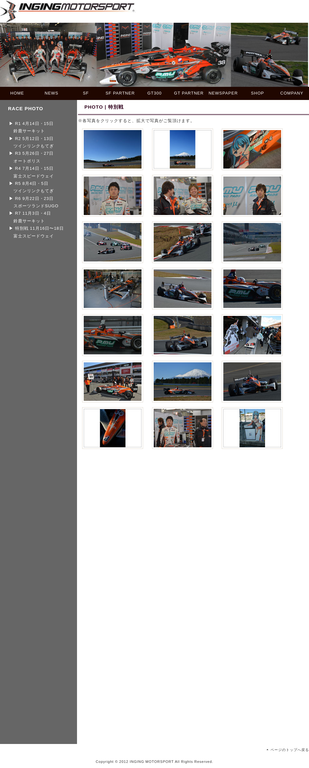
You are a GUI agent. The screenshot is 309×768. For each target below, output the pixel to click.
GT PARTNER (188, 93)
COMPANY (292, 93)
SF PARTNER (120, 93)
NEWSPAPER (223, 93)
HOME (17, 93)
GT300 (154, 93)
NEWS (51, 93)
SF (86, 93)
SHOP (257, 93)
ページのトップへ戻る (289, 750)
